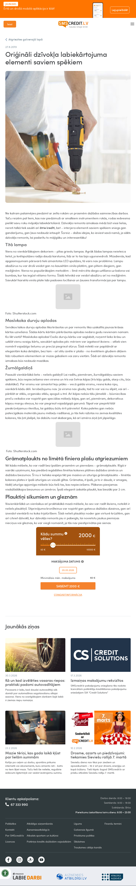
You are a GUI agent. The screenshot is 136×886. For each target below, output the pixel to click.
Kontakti (9, 829)
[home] (73, 24)
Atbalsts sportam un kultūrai (42, 835)
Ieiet (9, 24)
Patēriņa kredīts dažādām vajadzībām (49, 841)
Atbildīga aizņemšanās (40, 823)
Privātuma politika (84, 835)
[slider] (53, 545)
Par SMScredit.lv (14, 835)
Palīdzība (10, 823)
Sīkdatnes (79, 841)
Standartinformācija (68, 594)
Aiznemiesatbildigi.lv (38, 829)
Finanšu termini (112, 823)
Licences (10, 841)
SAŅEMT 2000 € (68, 586)
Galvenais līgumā (84, 829)
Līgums (78, 823)
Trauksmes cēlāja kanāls (88, 847)
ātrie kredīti (47, 228)
